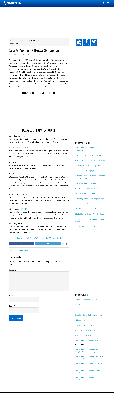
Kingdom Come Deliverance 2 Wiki (88, 315)
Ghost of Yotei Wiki (82, 305)
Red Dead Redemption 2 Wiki (86, 340)
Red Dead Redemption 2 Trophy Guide (90, 227)
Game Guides (24, 250)
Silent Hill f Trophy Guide (85, 194)
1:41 (26, 194)
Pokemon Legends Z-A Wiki (86, 300)
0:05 (26, 136)
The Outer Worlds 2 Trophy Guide (88, 155)
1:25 (26, 174)
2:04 (26, 209)
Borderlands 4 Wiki (82, 310)
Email (12, 306)
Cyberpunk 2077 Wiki (83, 335)
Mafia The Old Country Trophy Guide (89, 214)
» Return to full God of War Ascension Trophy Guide (39, 238)
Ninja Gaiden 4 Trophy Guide (86, 171)
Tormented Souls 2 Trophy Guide (88, 165)
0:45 (26, 148)
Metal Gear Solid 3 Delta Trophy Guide (90, 209)
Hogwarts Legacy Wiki (84, 325)
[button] (103, 3)
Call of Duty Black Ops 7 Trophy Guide (90, 160)
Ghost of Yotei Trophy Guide (86, 188)
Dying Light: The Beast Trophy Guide (89, 199)
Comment (13, 270)
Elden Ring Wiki (81, 320)
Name (12, 295)
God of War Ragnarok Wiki (85, 330)
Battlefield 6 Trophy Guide (85, 183)
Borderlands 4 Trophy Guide (86, 204)
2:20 (26, 223)
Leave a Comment (40, 55)
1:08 (26, 162)
